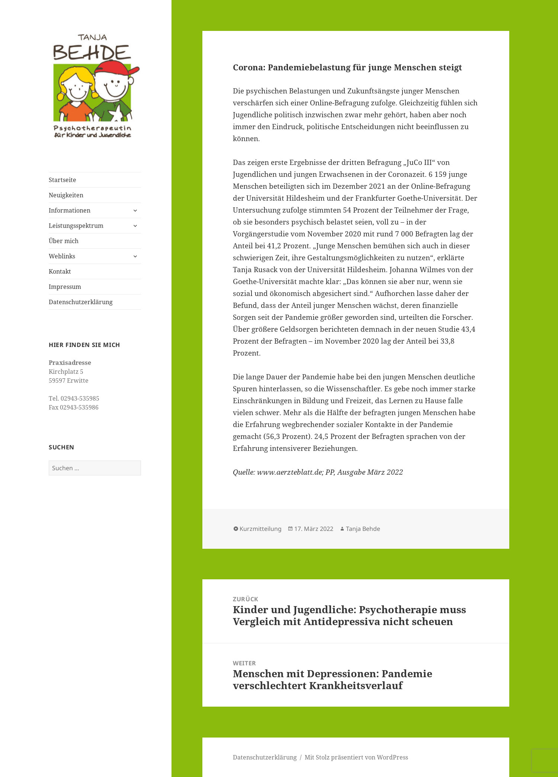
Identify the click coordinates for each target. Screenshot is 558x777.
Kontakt (60, 271)
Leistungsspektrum (76, 226)
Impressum (65, 287)
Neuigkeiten (66, 195)
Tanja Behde (363, 529)
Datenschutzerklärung (81, 302)
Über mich (63, 241)
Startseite (62, 180)
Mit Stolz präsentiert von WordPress (356, 757)
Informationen (69, 210)
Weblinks (62, 256)
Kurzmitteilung (261, 529)
